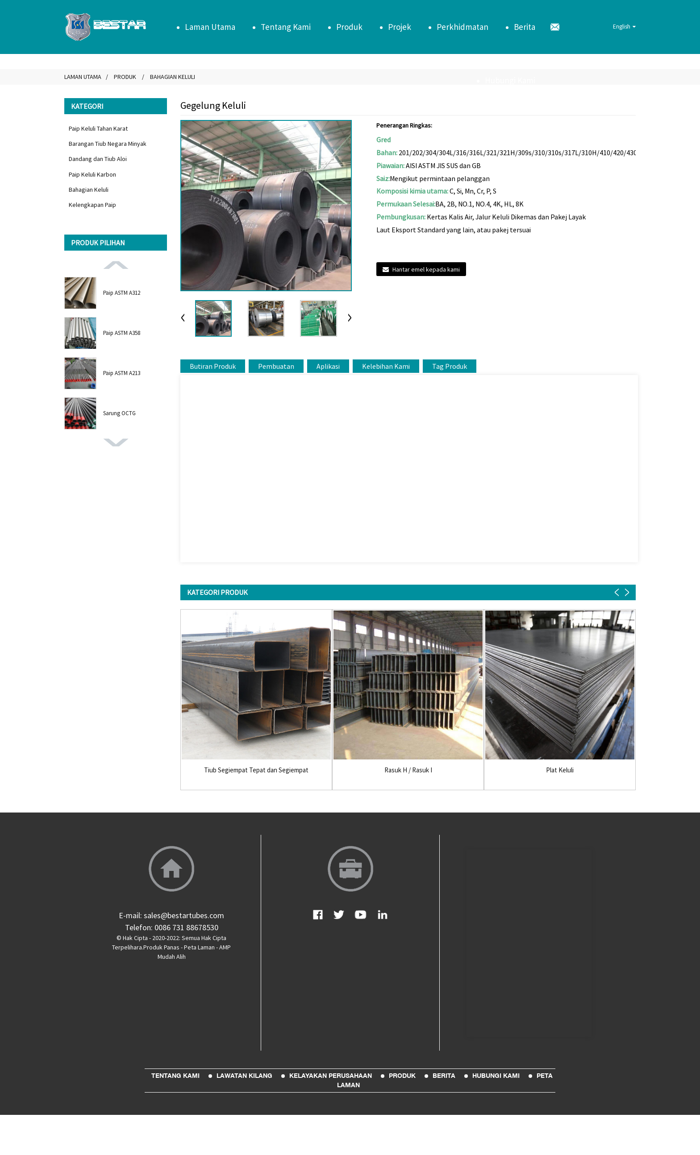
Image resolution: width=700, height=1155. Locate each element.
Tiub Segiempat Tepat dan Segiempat (256, 770)
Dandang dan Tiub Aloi (98, 159)
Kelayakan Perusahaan (330, 1076)
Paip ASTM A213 (121, 373)
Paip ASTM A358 (121, 333)
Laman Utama (210, 26)
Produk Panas (161, 947)
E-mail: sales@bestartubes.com (171, 915)
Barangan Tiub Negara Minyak (107, 144)
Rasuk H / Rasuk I (408, 770)
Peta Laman (199, 947)
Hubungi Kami (510, 80)
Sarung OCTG (119, 413)
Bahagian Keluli (88, 190)
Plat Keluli (560, 770)
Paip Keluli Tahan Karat (98, 128)
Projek (399, 26)
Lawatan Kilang (244, 1076)
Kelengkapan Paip (92, 205)
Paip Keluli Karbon (92, 174)
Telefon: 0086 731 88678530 (171, 927)
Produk (349, 26)
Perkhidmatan (462, 26)
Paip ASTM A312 (121, 293)
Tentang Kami (286, 26)
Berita (524, 26)
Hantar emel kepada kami (426, 269)
